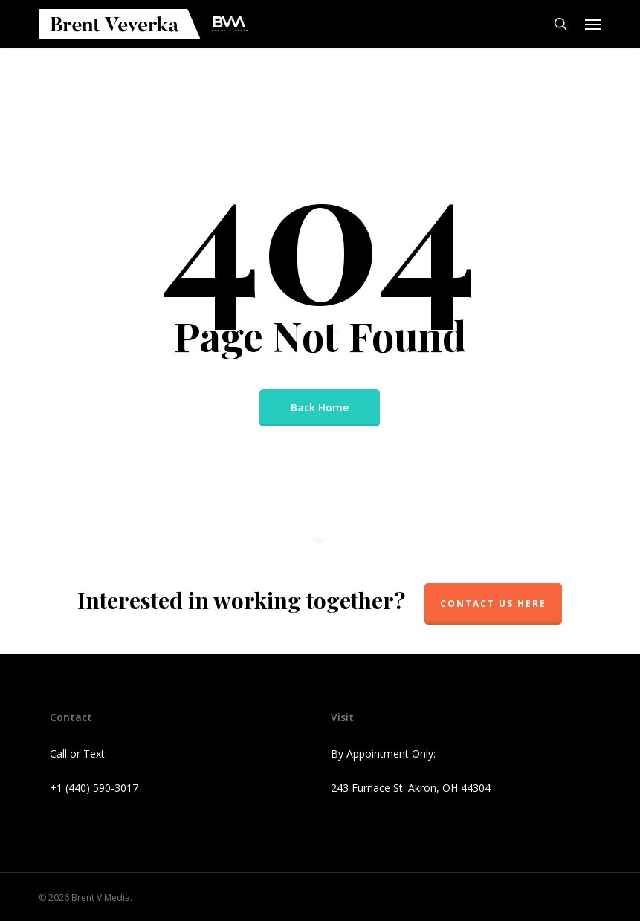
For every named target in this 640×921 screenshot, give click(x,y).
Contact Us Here (493, 603)
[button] (593, 23)
